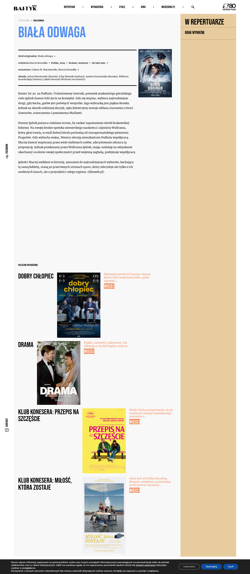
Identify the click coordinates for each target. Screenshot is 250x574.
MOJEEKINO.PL (168, 7)
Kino (143, 7)
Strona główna (24, 20)
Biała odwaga (38, 20)
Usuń (230, 566)
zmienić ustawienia (146, 565)
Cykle (122, 7)
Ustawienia (189, 566)
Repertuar (69, 7)
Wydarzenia (97, 7)
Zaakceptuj (211, 566)
